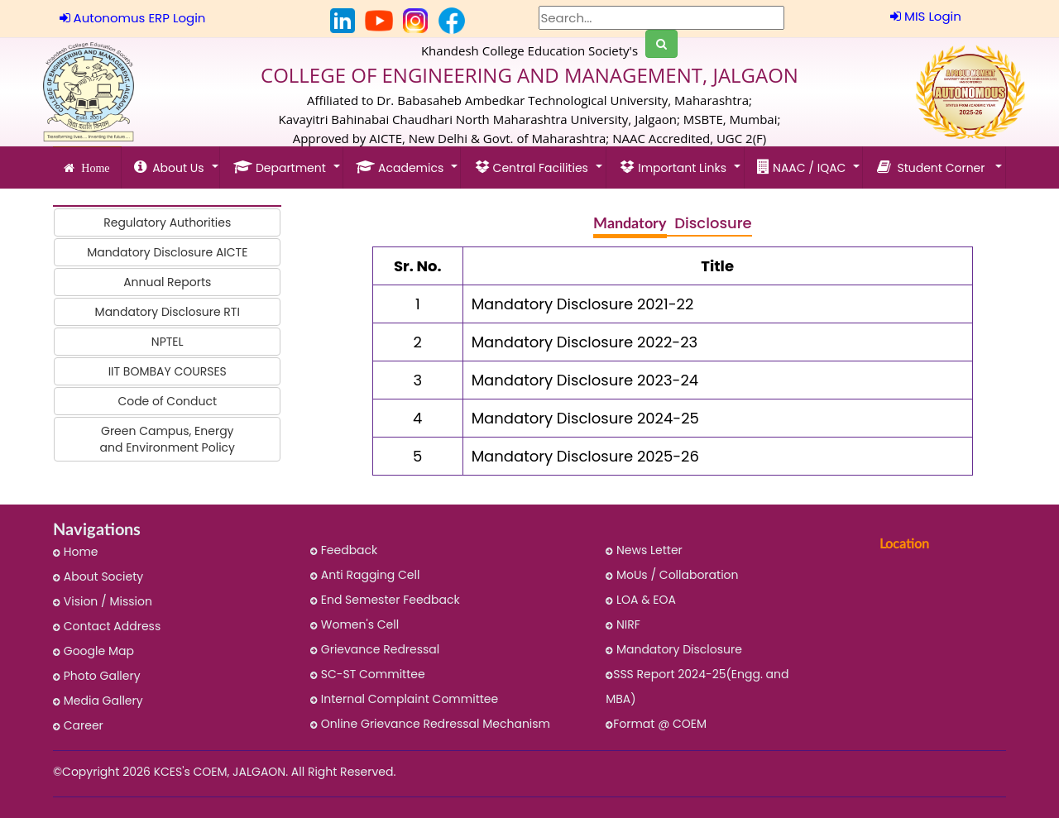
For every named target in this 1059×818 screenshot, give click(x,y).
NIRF (623, 624)
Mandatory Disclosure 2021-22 (583, 304)
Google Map (93, 651)
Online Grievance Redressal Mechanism (430, 723)
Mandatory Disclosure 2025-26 (585, 456)
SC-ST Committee (367, 674)
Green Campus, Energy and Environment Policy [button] (167, 439)
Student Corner (934, 167)
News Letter (644, 550)
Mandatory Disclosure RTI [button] (167, 312)
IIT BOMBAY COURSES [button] (167, 371)
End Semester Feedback (385, 599)
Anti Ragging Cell (364, 575)
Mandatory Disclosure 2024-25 (585, 418)
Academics (401, 167)
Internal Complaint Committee (404, 699)
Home (91, 168)
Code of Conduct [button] (167, 401)
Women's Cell (354, 624)
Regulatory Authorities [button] (167, 222)
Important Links (674, 167)
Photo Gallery (97, 675)
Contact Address (107, 626)
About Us (171, 167)
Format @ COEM (656, 723)
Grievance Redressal (374, 649)
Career (78, 725)
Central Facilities (533, 167)
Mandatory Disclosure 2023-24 (585, 380)
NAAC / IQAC (803, 167)
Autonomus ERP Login (133, 17)
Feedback (343, 550)
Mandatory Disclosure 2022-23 (585, 342)
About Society (98, 576)
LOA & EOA (641, 599)
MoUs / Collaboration (672, 575)
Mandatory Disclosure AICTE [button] (167, 252)
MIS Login (925, 16)
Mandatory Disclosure (674, 649)
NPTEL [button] (167, 341)
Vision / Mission (102, 601)
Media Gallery (98, 700)
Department (280, 167)
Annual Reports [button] (167, 282)
